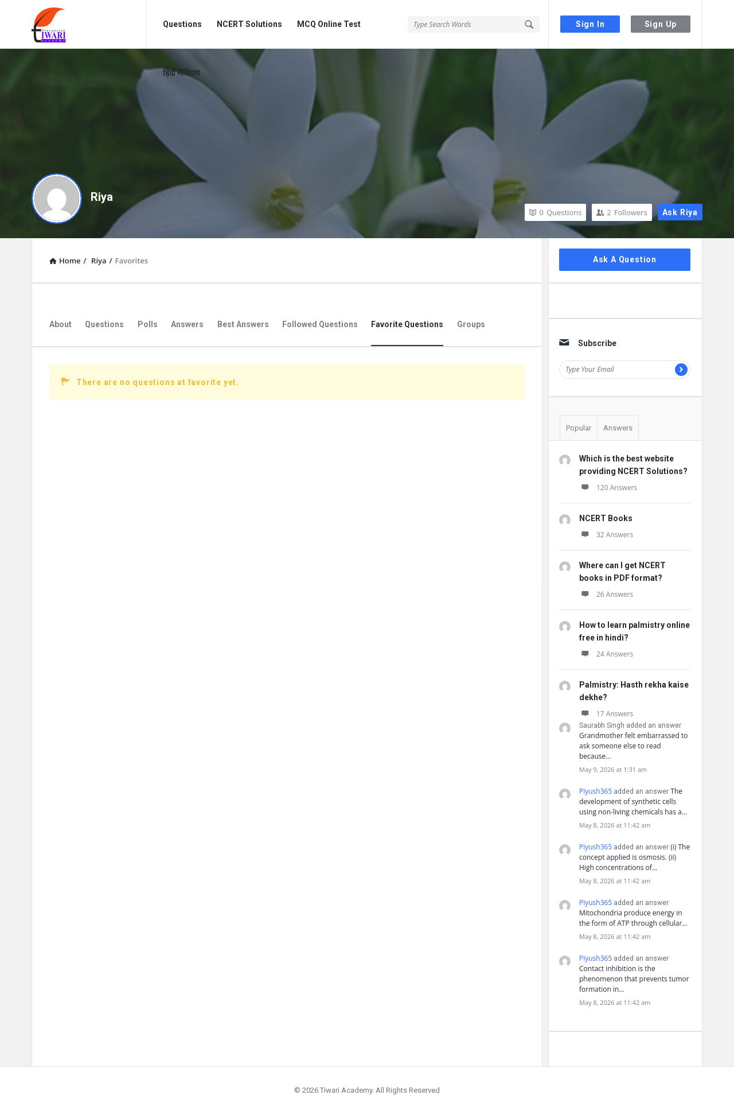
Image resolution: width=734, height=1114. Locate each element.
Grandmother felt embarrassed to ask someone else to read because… (633, 746)
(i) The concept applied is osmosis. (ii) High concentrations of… (634, 857)
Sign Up (661, 24)
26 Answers (606, 594)
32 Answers (606, 534)
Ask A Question (625, 259)
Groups (471, 324)
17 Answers (606, 714)
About (60, 324)
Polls (148, 324)
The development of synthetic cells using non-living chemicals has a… (633, 801)
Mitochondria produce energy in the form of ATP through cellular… (633, 918)
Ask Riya (680, 212)
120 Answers (608, 487)
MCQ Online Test (329, 24)
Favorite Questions (407, 324)
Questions (182, 24)
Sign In (590, 24)
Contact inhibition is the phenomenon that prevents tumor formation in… (634, 979)
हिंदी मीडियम (181, 72)
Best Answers (243, 324)
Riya (102, 197)
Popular (578, 428)
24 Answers (606, 654)
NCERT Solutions (249, 24)
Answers (187, 324)
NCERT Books (606, 518)
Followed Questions (320, 324)
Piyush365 (595, 791)
